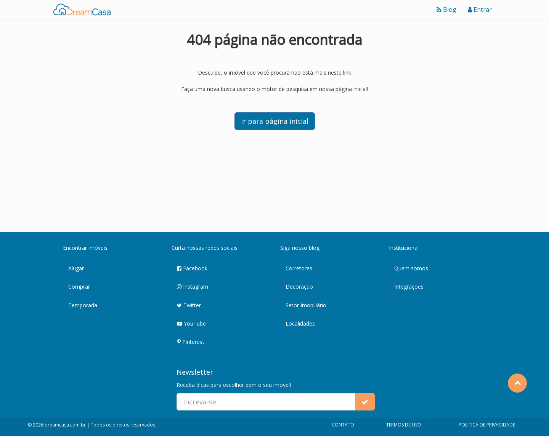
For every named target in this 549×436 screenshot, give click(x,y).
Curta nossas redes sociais (205, 247)
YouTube (191, 324)
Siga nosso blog (299, 247)
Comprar (79, 286)
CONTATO (343, 425)
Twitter (189, 306)
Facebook (192, 269)
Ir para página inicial (274, 121)
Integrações (409, 286)
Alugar (76, 268)
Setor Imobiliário (306, 305)
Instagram (192, 287)
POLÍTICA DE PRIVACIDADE (487, 425)
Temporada (82, 305)
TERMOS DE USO (403, 425)
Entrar (480, 9)
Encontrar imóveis (85, 247)
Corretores (299, 268)
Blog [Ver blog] (446, 9)
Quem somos (411, 268)
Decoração (299, 286)
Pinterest (190, 342)
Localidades (300, 323)
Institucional (404, 247)
